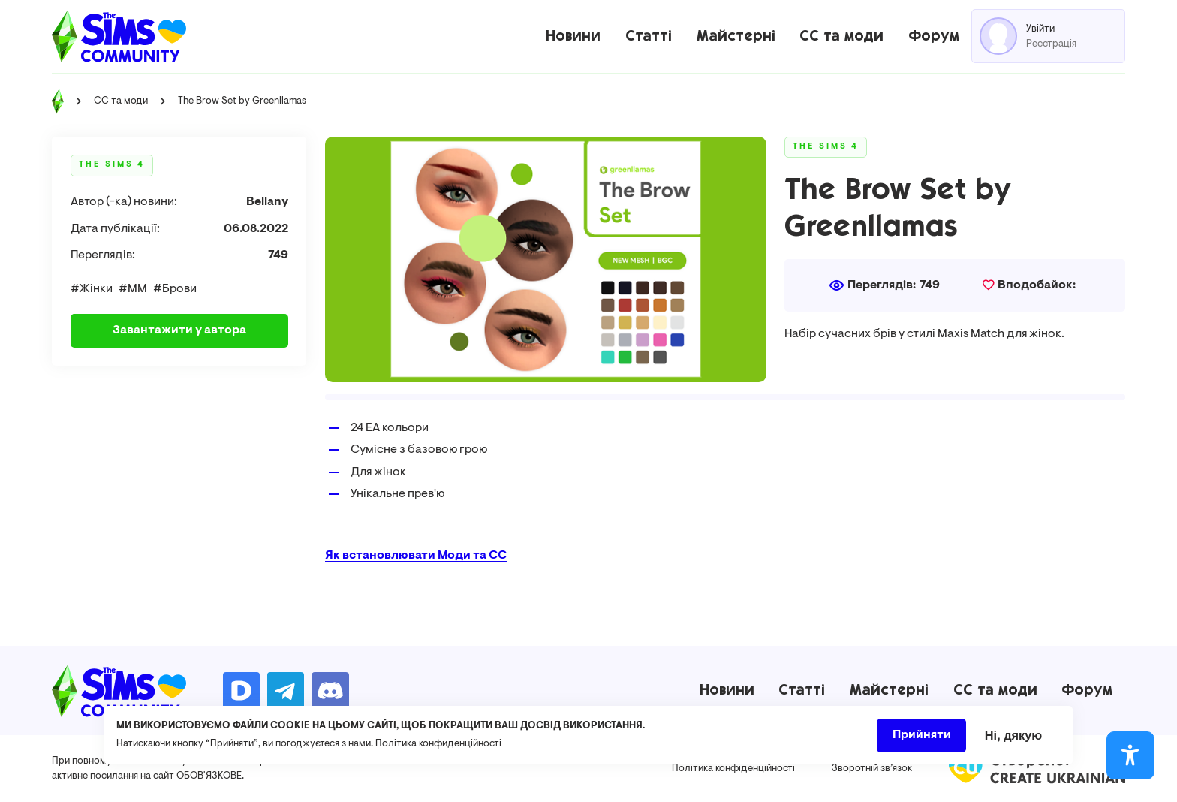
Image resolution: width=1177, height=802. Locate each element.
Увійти (1040, 29)
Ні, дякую (1014, 740)
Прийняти (922, 740)
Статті (648, 35)
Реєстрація (1051, 44)
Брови (179, 289)
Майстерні (736, 35)
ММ (137, 289)
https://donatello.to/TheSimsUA (241, 690)
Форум (933, 35)
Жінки (96, 289)
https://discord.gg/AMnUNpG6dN (330, 690)
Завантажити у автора (179, 330)
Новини (573, 35)
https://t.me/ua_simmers (285, 690)
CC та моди (841, 35)
